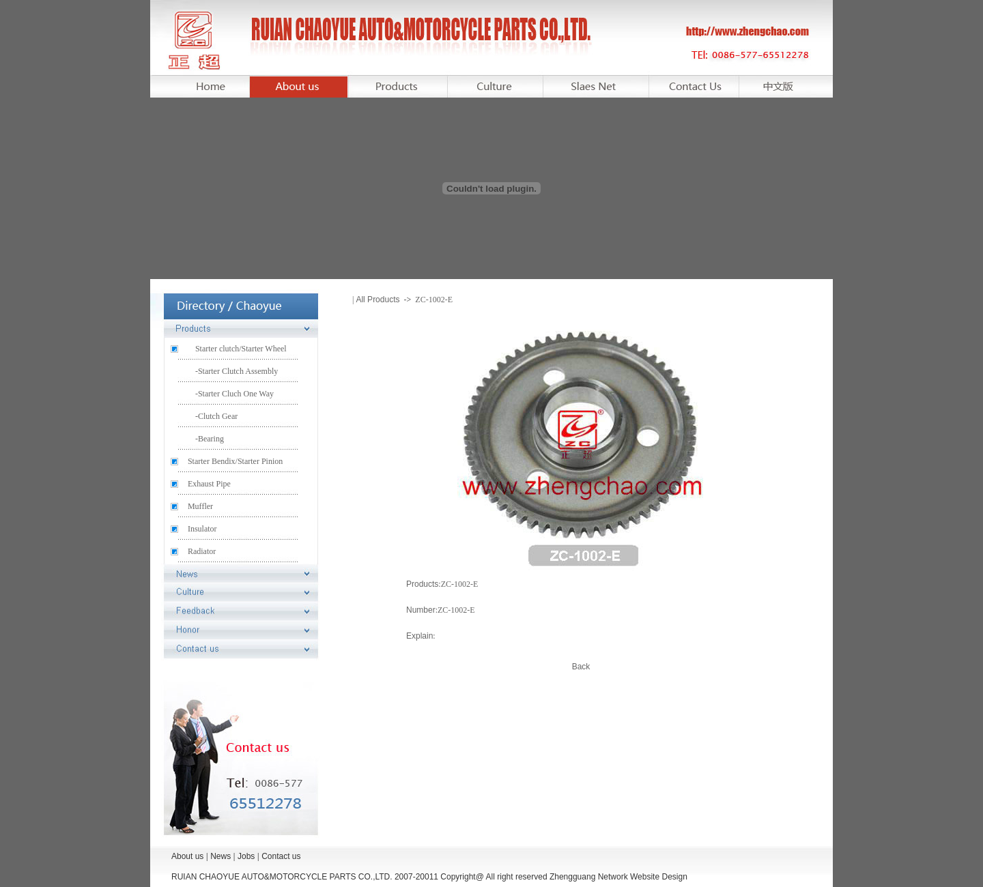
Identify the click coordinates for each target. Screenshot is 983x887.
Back (581, 666)
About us (188, 856)
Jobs (246, 856)
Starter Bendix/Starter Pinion (235, 461)
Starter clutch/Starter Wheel (241, 348)
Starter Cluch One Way (236, 393)
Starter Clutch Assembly (238, 371)
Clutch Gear (218, 416)
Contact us (280, 856)
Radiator (202, 551)
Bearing (211, 439)
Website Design (658, 877)
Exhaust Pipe (209, 484)
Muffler (200, 506)
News (220, 856)
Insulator (202, 529)
